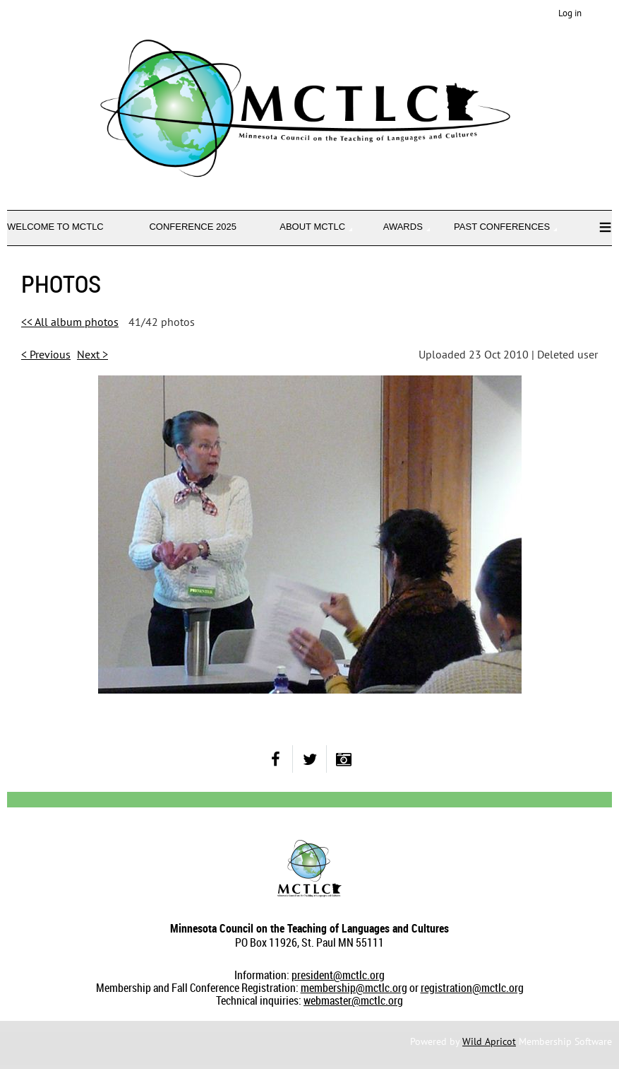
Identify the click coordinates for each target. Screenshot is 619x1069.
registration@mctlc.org (472, 987)
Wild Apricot (489, 1041)
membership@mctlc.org (354, 987)
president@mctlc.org (338, 975)
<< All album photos (70, 322)
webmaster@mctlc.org (353, 1000)
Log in (570, 13)
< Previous (46, 354)
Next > (92, 354)
